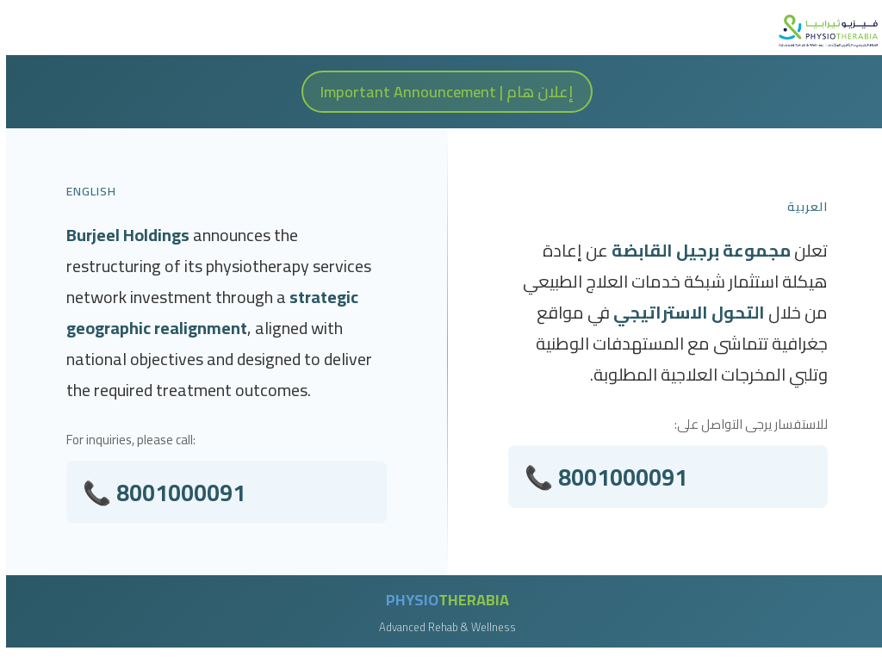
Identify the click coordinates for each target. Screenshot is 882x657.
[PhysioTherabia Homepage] (822, 31)
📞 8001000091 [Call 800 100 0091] (606, 478)
